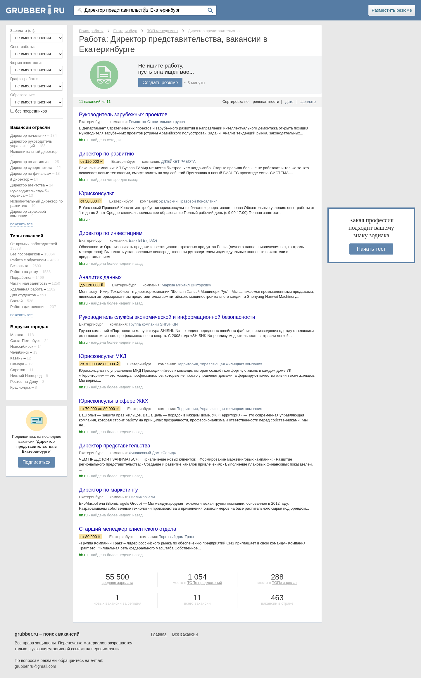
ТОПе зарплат (284, 582)
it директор (20, 179)
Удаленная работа (26, 289)
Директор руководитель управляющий (31, 143)
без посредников (31, 111)
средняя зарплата (117, 582)
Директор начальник (28, 135)
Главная (159, 634)
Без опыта (19, 266)
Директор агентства (27, 185)
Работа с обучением (28, 260)
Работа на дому (24, 271)
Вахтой (16, 301)
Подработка (20, 277)
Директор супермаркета (31, 167)
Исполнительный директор (34, 151)
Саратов (17, 370)
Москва (16, 335)
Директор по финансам (30, 173)
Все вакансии (185, 634)
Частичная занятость (28, 283)
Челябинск (19, 352)
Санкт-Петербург (25, 340)
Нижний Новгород (26, 375)
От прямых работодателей (33, 244)
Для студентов (23, 295)
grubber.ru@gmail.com (35, 666)
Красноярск (20, 387)
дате (289, 101)
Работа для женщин (28, 307)
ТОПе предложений (204, 582)
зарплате (308, 101)
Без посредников (25, 254)
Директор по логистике (30, 162)
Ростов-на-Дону (24, 381)
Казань (16, 358)
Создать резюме (160, 82)
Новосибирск (21, 346)
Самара (17, 364)
